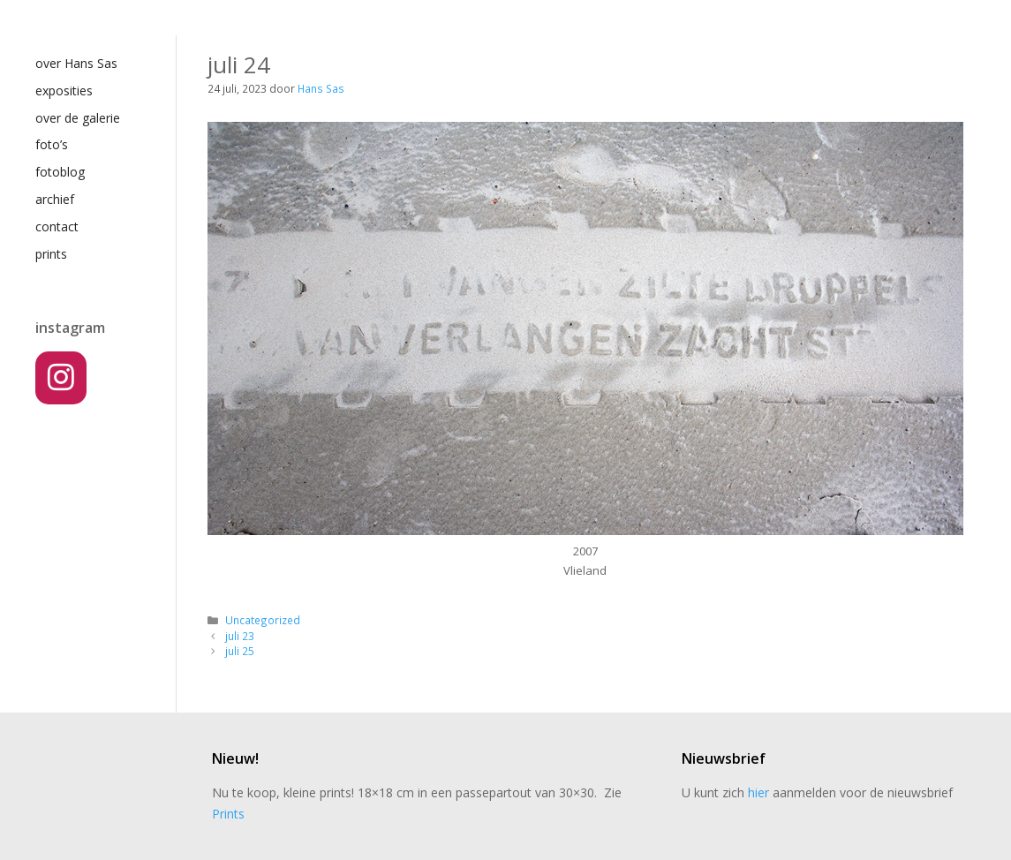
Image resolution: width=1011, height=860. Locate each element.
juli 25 (239, 651)
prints (51, 253)
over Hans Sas (76, 63)
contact (57, 226)
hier (758, 792)
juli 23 (239, 636)
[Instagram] (61, 377)
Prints (228, 813)
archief (54, 199)
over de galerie (77, 117)
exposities (64, 90)
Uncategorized (262, 620)
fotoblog (60, 171)
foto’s (51, 144)
